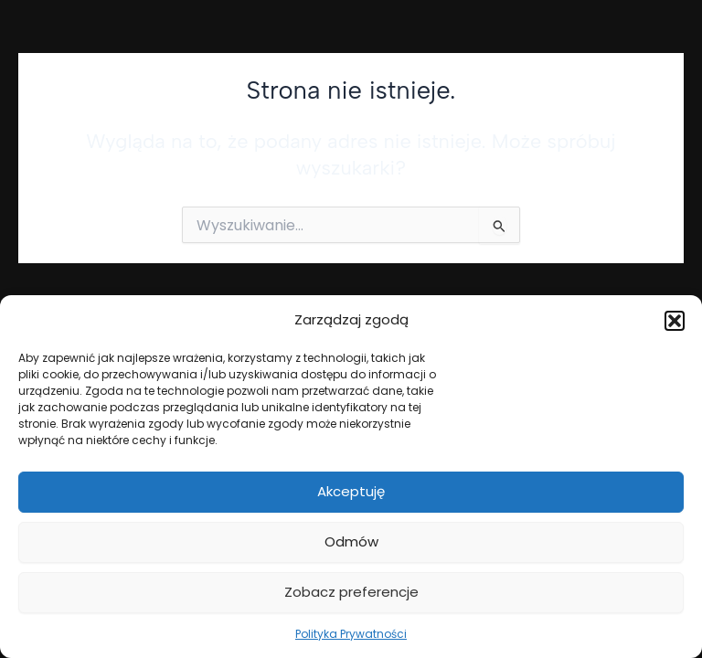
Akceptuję (351, 491)
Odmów (351, 541)
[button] (674, 321)
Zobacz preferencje (351, 591)
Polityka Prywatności (351, 634)
